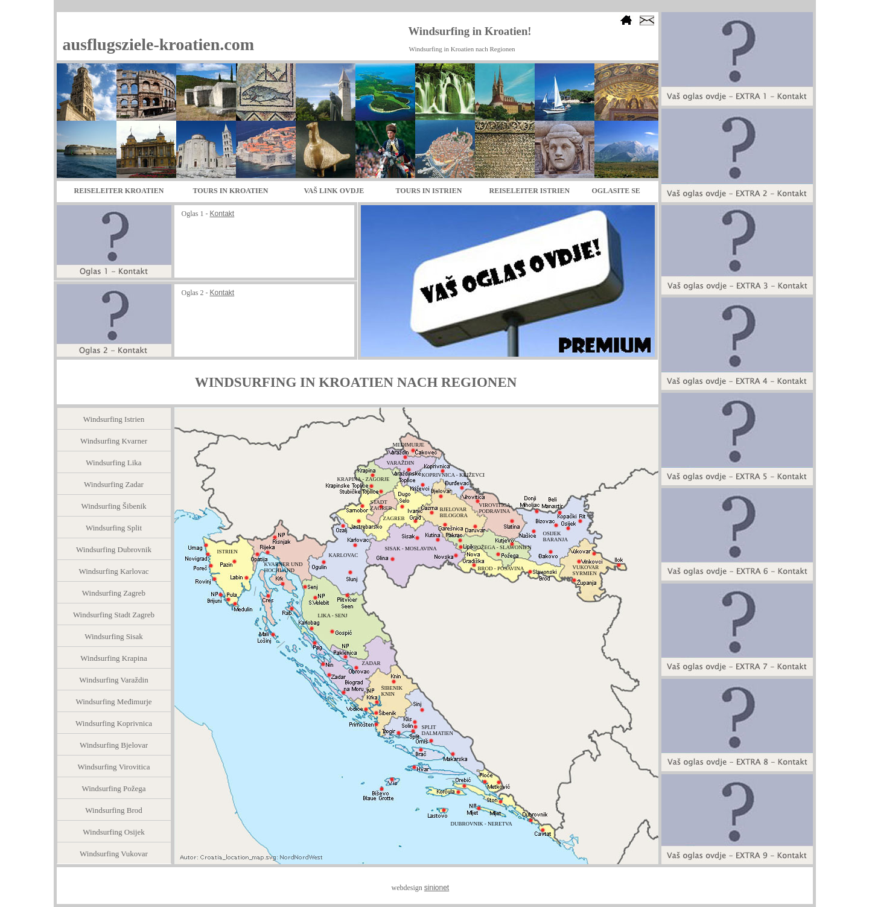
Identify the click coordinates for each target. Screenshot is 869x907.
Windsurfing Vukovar (114, 853)
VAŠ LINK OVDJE (334, 190)
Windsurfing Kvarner (113, 440)
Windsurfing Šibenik (113, 506)
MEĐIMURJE (409, 445)
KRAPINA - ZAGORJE (363, 479)
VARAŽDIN (401, 463)
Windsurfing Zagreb (113, 592)
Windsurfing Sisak (113, 636)
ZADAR (371, 663)
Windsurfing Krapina (113, 658)
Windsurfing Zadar (114, 484)
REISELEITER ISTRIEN (529, 190)
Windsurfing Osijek (113, 831)
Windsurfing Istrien (114, 419)
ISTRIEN (227, 552)
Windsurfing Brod (113, 810)
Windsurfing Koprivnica (113, 723)
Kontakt (222, 213)
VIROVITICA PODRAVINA (495, 508)
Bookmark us (627, 50)
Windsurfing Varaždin (113, 679)
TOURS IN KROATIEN (231, 190)
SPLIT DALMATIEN (438, 730)
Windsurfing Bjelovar (114, 744)
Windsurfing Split (114, 527)
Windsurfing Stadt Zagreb (113, 614)
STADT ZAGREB (381, 505)
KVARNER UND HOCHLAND (283, 567)
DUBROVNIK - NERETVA (481, 824)
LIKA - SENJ (333, 616)
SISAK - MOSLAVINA (411, 549)
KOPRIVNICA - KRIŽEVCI (453, 475)
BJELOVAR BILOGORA (454, 512)
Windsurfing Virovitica (113, 766)
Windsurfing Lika (113, 462)
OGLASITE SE (616, 190)
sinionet (436, 887)
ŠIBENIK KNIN (392, 691)
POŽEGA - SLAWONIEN (503, 547)
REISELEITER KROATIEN (119, 190)
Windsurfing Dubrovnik (113, 549)
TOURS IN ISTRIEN (429, 190)
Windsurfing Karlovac (113, 571)
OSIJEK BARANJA (555, 536)
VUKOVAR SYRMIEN (586, 570)
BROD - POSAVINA (501, 568)
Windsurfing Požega (114, 788)
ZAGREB (394, 518)
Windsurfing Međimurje (113, 701)
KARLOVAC (343, 555)
